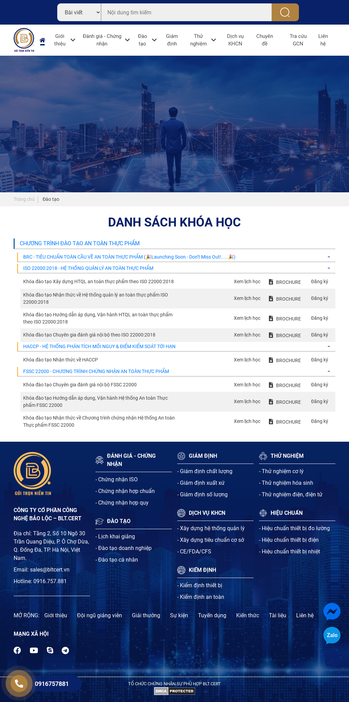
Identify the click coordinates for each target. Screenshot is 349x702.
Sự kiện (179, 615)
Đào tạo (142, 40)
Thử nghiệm (198, 40)
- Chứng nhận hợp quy (122, 502)
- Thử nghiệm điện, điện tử (290, 494)
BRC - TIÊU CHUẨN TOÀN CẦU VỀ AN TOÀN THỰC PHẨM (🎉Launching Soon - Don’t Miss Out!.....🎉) (129, 257)
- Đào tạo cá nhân (116, 559)
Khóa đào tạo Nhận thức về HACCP (60, 359)
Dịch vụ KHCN (235, 40)
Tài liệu (277, 615)
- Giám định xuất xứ (201, 483)
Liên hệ (323, 40)
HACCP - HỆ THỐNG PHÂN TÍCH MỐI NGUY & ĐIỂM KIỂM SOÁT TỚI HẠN (99, 346)
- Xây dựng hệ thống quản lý (211, 528)
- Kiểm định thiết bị (199, 585)
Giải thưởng (146, 615)
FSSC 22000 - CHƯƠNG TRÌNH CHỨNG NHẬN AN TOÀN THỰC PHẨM (96, 371)
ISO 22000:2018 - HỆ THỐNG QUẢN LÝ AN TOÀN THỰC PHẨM (88, 268)
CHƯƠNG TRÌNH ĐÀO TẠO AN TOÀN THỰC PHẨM (80, 243)
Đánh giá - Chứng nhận (102, 40)
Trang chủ (24, 199)
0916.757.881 (50, 581)
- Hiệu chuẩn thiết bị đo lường (294, 528)
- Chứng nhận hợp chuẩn (125, 491)
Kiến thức (247, 615)
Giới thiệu (59, 40)
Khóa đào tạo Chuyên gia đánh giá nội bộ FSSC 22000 (80, 384)
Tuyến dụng (212, 615)
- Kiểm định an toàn (200, 597)
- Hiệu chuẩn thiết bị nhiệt (289, 551)
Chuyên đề (264, 40)
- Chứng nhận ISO (116, 479)
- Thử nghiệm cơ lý (281, 471)
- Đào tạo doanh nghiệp (123, 548)
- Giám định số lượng (202, 494)
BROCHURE (288, 282)
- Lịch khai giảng (115, 536)
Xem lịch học (247, 281)
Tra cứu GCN (298, 40)
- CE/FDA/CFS (194, 551)
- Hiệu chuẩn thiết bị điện (289, 540)
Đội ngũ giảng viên (99, 615)
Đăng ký (319, 281)
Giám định (172, 40)
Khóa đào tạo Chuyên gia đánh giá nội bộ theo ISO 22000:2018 (89, 335)
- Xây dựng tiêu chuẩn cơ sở (210, 540)
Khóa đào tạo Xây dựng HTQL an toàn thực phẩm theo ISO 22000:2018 (98, 281)
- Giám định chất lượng (204, 471)
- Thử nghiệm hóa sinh (286, 483)
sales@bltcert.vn (50, 569)
